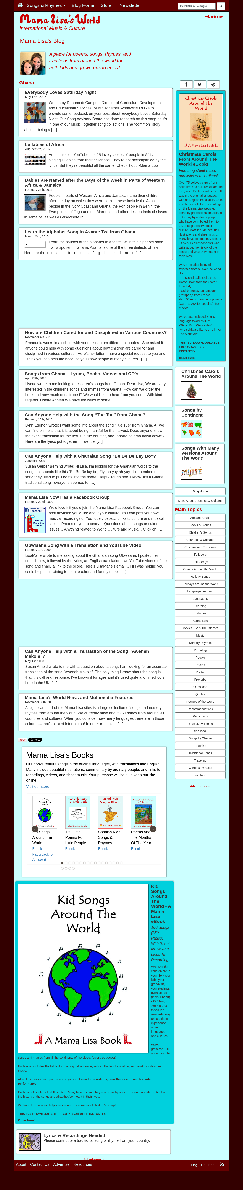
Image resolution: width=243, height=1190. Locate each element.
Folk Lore (200, 554)
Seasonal (200, 731)
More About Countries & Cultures (200, 500)
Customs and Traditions (200, 547)
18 (62, 868)
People (200, 657)
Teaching (200, 745)
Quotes (200, 694)
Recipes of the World (200, 701)
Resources (82, 1184)
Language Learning (200, 591)
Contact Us (39, 1184)
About (21, 1184)
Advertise (61, 1184)
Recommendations (200, 709)
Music (200, 635)
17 (121, 863)
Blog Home (200, 491)
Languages (200, 598)
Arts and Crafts (200, 518)
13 (106, 863)
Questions (200, 687)
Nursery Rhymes (200, 643)
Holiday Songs (200, 576)
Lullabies (200, 613)
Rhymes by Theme (200, 723)
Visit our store (37, 786)
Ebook (37, 849)
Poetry (200, 672)
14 (110, 863)
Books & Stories (200, 525)
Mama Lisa (200, 620)
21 (73, 868)
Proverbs (200, 679)
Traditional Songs (200, 753)
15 (114, 863)
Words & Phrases (200, 768)
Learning (200, 606)
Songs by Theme (200, 738)
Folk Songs (200, 562)
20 (70, 868)
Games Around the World (200, 569)
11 (99, 863)
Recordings (200, 716)
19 (66, 868)
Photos (200, 665)
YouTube (200, 775)
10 (95, 863)
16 (117, 863)
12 (103, 863)
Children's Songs (200, 532)
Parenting (200, 650)
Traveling (200, 760)
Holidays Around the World (200, 584)
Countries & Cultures (200, 540)
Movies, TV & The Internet (200, 628)
